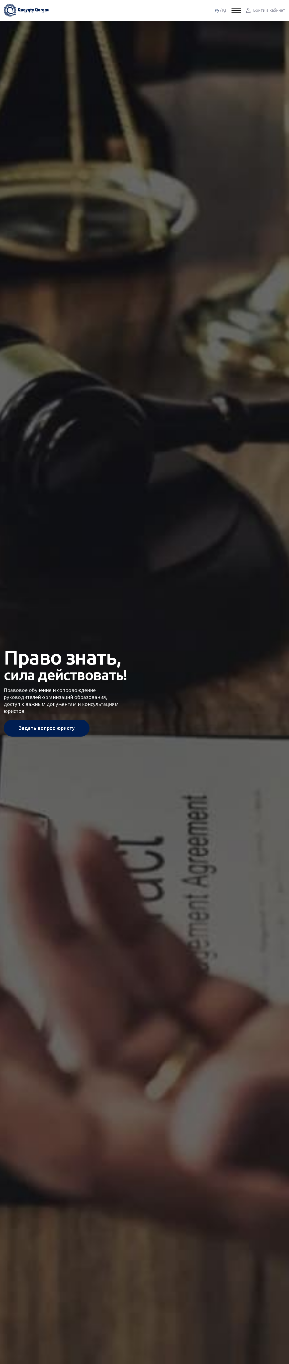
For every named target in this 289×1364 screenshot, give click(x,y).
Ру (217, 10)
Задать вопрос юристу (47, 728)
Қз (224, 10)
